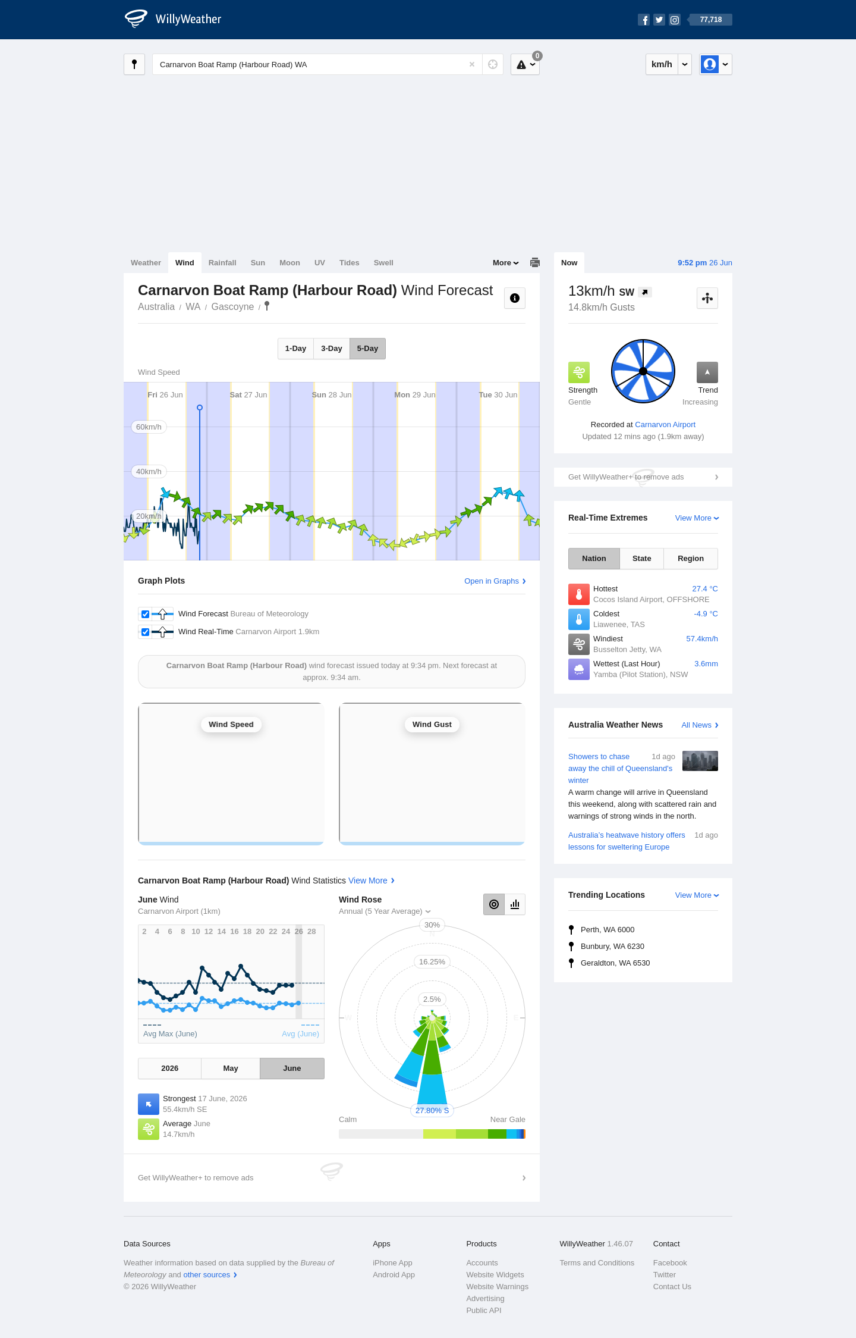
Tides (349, 262)
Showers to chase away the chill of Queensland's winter (643, 786)
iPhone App (393, 1262)
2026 (169, 1068)
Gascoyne (232, 307)
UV (319, 262)
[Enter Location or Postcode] (327, 64)
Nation (594, 558)
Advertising (485, 1298)
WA (192, 307)
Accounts (482, 1262)
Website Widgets (495, 1274)
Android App (394, 1274)
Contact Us (672, 1286)
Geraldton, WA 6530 (615, 962)
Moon (289, 262)
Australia (156, 307)
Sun (258, 262)
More (502, 262)
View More (693, 517)
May (230, 1068)
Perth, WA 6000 (608, 929)
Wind (184, 262)
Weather (146, 262)
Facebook (670, 1262)
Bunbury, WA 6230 (612, 946)
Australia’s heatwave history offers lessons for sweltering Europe (643, 840)
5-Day (367, 348)
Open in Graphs (491, 580)
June (292, 1068)
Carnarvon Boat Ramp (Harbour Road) (267, 306)
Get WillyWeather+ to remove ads (626, 476)
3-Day (331, 348)
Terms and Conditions (597, 1262)
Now (569, 262)
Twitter (664, 1274)
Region (691, 558)
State (642, 558)
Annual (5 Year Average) (381, 911)
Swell (384, 262)
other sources (206, 1274)
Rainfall (223, 262)
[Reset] (472, 64)
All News (696, 724)
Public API (483, 1310)
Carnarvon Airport (665, 424)
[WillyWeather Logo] (179, 19)
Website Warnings (497, 1286)
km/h (662, 64)
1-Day (295, 348)
